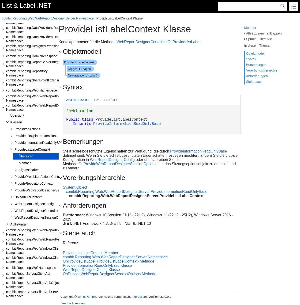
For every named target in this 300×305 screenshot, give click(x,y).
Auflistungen (19, 224)
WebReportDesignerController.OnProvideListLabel (158, 42)
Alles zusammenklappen (264, 33)
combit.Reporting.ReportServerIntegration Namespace (36, 64)
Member (250, 28)
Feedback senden (72, 303)
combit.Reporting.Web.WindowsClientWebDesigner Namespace (43, 251)
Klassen (16, 122)
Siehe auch (254, 82)
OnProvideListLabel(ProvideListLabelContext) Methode (108, 261)
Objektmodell (255, 53)
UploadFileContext (28, 197)
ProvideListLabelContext (32, 149)
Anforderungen (257, 76)
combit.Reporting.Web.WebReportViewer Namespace (36, 241)
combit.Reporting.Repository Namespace (27, 73)
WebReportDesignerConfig (34, 204)
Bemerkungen (256, 65)
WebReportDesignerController (36, 211)
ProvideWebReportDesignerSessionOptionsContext (52, 190)
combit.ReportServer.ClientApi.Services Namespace (35, 294)
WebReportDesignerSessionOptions (41, 217)
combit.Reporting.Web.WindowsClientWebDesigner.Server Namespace (48, 260)
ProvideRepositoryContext (34, 183)
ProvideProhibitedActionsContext (39, 177)
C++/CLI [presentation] (110, 100)
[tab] (77, 100)
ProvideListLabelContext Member (90, 253)
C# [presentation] (96, 100)
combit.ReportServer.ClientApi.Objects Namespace (34, 285)
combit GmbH (86, 296)
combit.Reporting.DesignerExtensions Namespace (33, 48)
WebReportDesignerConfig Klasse (91, 270)
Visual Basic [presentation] (77, 100)
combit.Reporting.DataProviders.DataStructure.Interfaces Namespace (47, 39)
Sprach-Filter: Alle (259, 39)
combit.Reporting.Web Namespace (31, 90)
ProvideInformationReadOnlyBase (39, 143)
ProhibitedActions (27, 129)
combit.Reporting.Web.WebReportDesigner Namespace (37, 98)
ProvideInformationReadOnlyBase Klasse (97, 265)
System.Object (75, 187)
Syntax (251, 59)
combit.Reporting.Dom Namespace (31, 56)
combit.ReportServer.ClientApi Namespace (28, 276)
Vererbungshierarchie (261, 70)
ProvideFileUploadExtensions (36, 136)
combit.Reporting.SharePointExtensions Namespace (35, 82)
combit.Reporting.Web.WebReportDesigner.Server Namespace (48, 18)
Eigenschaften (29, 170)
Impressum (139, 296)
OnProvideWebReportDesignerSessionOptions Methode (109, 274)
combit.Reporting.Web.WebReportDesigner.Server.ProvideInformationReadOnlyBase (136, 192)
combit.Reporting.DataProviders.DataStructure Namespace (40, 30)
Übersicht (17, 115)
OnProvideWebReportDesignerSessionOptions (117, 164)
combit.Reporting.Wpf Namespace (31, 268)
